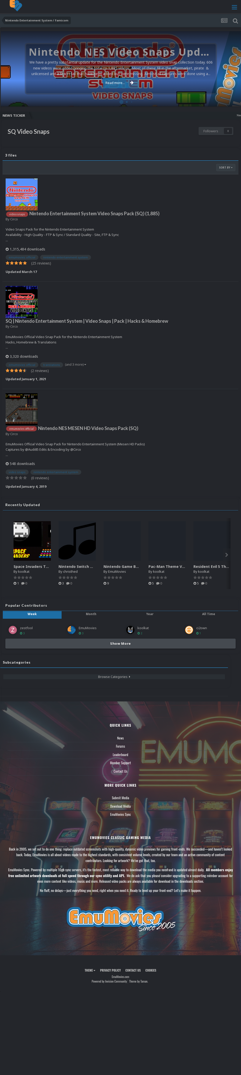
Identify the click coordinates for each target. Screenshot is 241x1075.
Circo (14, 219)
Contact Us (120, 771)
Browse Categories (114, 676)
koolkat (23, 571)
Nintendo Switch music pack (85, 566)
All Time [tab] (208, 614)
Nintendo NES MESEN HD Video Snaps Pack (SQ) (88, 428)
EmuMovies (117, 571)
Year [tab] (150, 614)
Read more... (120, 82)
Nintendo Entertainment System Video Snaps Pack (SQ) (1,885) (94, 213)
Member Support (120, 762)
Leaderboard (120, 754)
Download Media (120, 806)
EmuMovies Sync (120, 814)
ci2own (201, 628)
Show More (120, 643)
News (120, 737)
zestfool (26, 628)
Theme (90, 970)
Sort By (226, 167)
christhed (70, 571)
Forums (120, 746)
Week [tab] (32, 614)
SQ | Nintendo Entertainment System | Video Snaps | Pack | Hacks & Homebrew (87, 321)
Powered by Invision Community (109, 981)
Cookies (150, 970)
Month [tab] (91, 614)
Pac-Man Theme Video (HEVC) (175, 566)
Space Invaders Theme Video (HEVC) (47, 566)
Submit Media (120, 797)
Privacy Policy (110, 970)
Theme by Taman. (138, 981)
